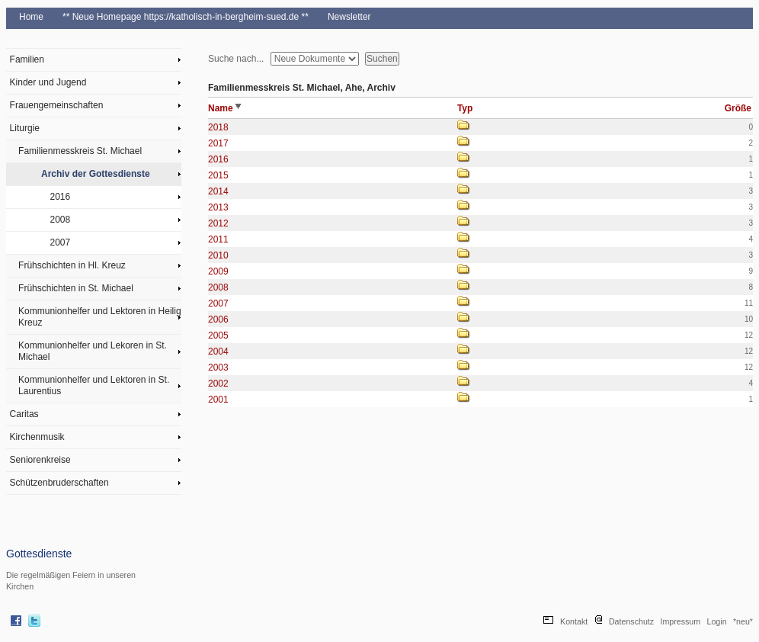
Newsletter (349, 16)
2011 (218, 239)
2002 (218, 383)
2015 (218, 175)
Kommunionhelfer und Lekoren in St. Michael (92, 351)
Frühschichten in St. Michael (75, 288)
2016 (60, 196)
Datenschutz (631, 621)
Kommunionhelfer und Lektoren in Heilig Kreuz (99, 317)
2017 (218, 143)
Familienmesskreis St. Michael (80, 151)
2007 (60, 242)
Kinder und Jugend (48, 82)
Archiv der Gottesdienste (95, 174)
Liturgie (25, 128)
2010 (218, 255)
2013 (218, 207)
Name (224, 108)
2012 (218, 223)
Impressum (680, 621)
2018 (218, 127)
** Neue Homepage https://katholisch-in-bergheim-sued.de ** (185, 16)
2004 (218, 351)
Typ (464, 108)
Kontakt (574, 621)
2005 (218, 335)
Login (717, 621)
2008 (60, 219)
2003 (218, 367)
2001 (218, 399)
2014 (218, 191)
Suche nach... (236, 58)
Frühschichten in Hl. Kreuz (72, 265)
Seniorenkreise (40, 459)
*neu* (743, 621)
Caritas (24, 414)
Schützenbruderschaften (59, 482)
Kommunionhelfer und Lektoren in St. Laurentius (93, 385)
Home (31, 16)
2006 (218, 319)
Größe (738, 108)
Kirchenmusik (37, 437)
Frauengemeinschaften (57, 105)
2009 (218, 271)
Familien (27, 59)
